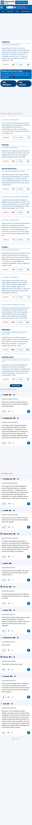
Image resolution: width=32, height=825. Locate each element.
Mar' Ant (6, 587)
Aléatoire (10, 11)
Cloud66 (6, 395)
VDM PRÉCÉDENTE (6, 84)
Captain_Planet (8, 534)
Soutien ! (5, 247)
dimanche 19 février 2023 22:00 (10, 399)
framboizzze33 (8, 638)
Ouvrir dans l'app (22, 2)
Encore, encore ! (16, 385)
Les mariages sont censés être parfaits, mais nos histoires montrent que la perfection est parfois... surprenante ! (15, 74)
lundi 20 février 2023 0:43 (8, 567)
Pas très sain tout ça (9, 169)
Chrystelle (6, 676)
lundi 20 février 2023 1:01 (8, 591)
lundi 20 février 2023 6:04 (8, 614)
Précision (5, 145)
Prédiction (6, 42)
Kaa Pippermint (8, 418)
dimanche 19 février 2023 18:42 (10, 422)
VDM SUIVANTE (22, 84)
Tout (3, 11)
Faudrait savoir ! (8, 357)
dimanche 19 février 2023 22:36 (10, 538)
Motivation (6, 330)
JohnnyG (6, 610)
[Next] (19, 739)
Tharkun (5, 657)
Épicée (17, 11)
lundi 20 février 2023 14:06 (8, 661)
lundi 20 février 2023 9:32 (8, 642)
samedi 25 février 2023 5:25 (9, 708)
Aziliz (5, 704)
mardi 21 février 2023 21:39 (8, 680)
